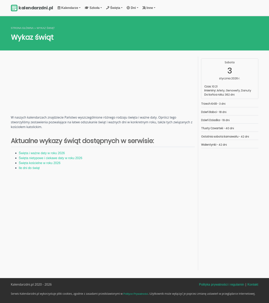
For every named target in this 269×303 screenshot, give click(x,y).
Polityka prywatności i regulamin (221, 284)
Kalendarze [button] (68, 7)
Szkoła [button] (92, 7)
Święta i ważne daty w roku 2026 (42, 153)
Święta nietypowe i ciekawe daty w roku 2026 (50, 158)
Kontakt (252, 284)
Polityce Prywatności (135, 293)
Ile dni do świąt (29, 168)
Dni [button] (131, 7)
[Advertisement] (103, 85)
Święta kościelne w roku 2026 (40, 163)
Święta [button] (113, 7)
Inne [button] (148, 7)
